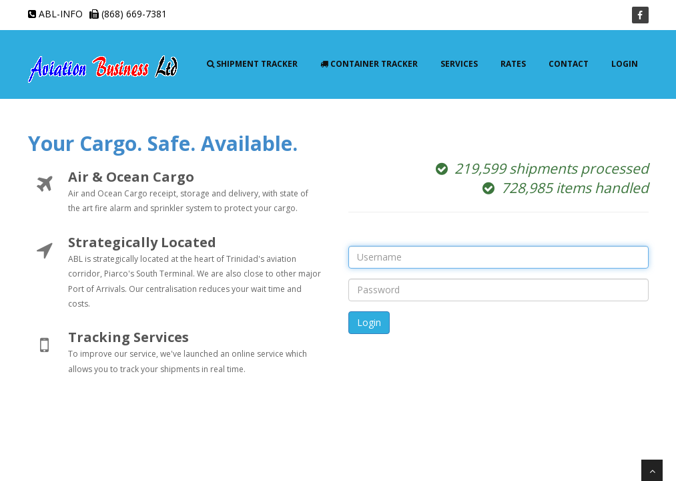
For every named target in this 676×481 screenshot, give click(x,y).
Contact (569, 63)
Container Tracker (369, 63)
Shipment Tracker (252, 63)
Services (459, 63)
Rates (513, 63)
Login (624, 63)
